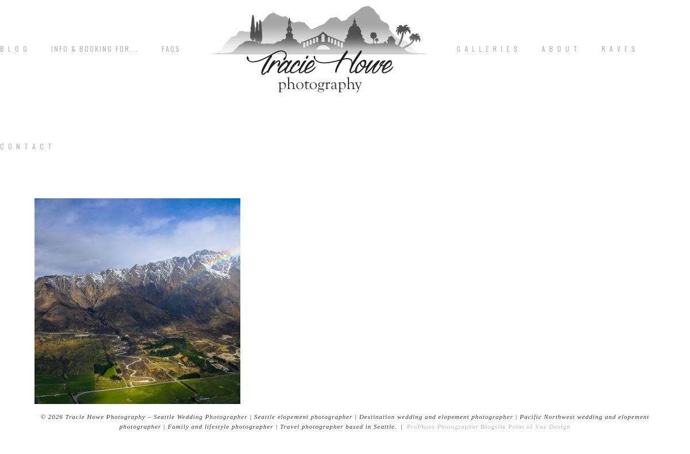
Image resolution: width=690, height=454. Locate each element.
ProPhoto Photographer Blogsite (456, 426)
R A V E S (619, 48)
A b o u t (560, 48)
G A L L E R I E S (488, 48)
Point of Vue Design (539, 426)
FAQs (171, 48)
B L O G (14, 48)
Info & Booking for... (95, 48)
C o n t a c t (26, 146)
